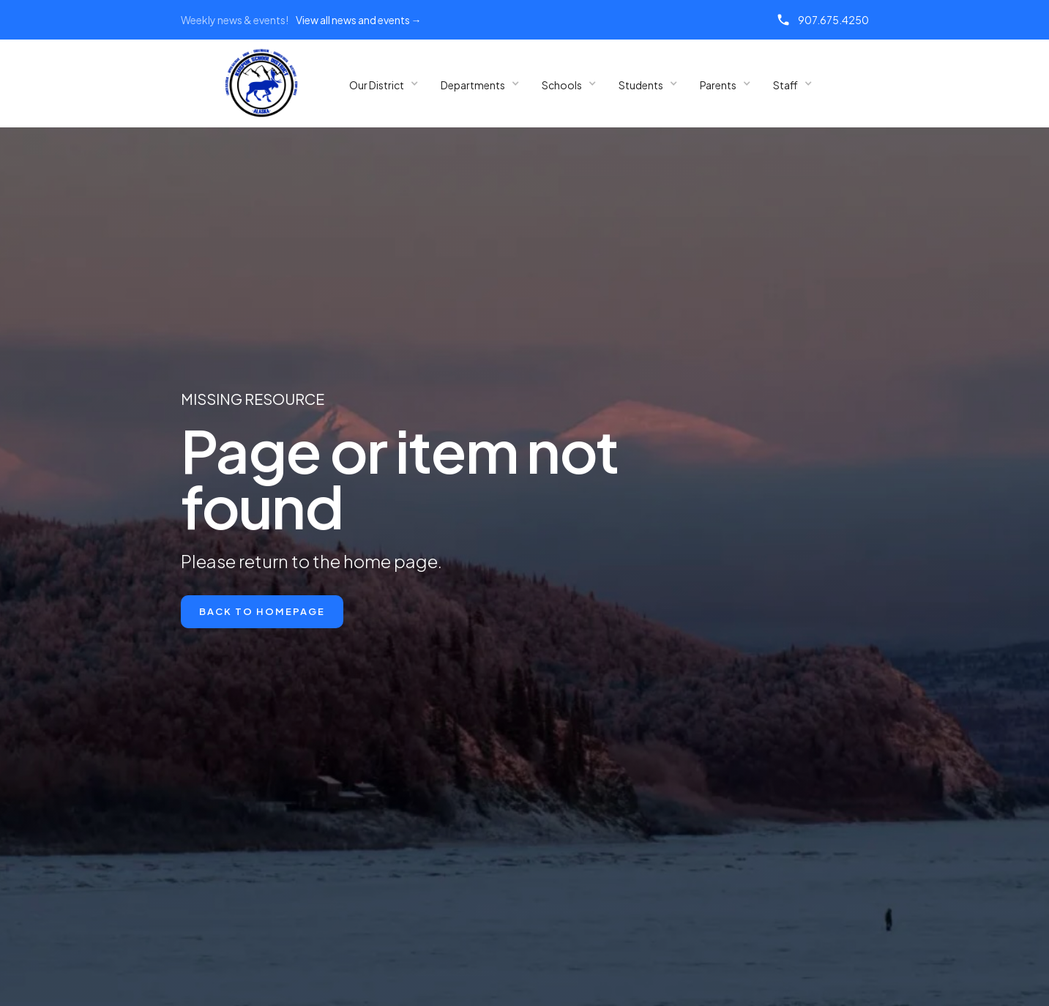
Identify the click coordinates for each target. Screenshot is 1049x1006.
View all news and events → (359, 19)
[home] (261, 83)
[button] (384, 84)
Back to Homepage (262, 611)
